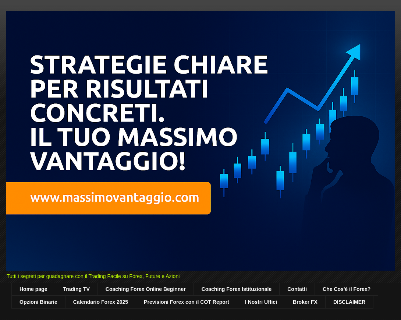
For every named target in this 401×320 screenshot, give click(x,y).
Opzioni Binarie (38, 302)
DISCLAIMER (349, 302)
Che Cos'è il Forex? (346, 289)
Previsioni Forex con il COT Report (186, 302)
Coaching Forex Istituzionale (237, 289)
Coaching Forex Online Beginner (146, 289)
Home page (33, 289)
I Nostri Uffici (261, 302)
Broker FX (305, 302)
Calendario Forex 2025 (100, 302)
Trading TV (76, 289)
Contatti (297, 289)
